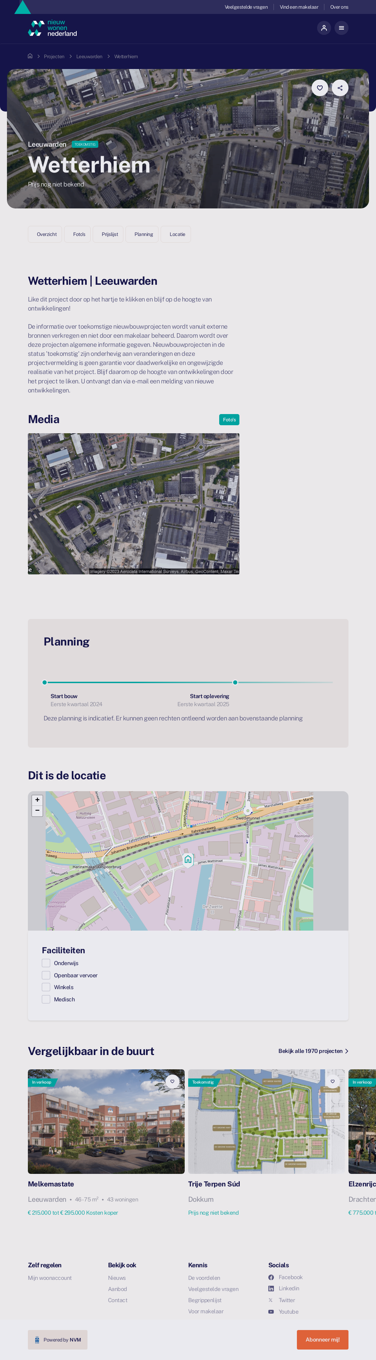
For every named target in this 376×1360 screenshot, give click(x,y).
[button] (188, 861)
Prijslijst (110, 234)
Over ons (339, 7)
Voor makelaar (206, 1311)
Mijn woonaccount (50, 1278)
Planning (144, 234)
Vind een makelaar (299, 7)
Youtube (283, 1311)
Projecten (54, 56)
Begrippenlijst (205, 1300)
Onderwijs (66, 963)
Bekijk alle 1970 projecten (313, 1051)
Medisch (64, 999)
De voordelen (204, 1278)
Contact (118, 1300)
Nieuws (117, 1278)
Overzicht (47, 234)
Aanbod (117, 1289)
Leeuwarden (89, 56)
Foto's (79, 234)
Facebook (285, 1277)
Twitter (281, 1300)
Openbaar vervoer (76, 975)
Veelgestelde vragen (246, 7)
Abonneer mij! (323, 1339)
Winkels (64, 987)
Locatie (177, 234)
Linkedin (283, 1288)
